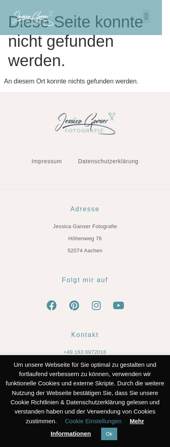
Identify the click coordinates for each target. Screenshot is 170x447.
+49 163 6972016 (85, 352)
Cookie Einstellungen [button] (93, 421)
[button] (154, 16)
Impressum (46, 161)
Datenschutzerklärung (108, 161)
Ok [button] (109, 434)
